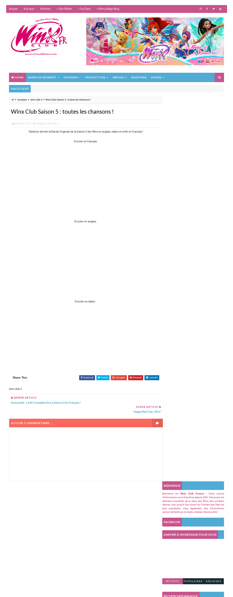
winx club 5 (36, 99)
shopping (93, 500)
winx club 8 (94, 547)
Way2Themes (68, 590)
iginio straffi (95, 539)
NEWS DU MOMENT (42, 77)
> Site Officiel (64, 9)
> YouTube (84, 9)
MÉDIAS (118, 77)
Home (19, 77)
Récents (173, 195)
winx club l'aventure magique (105, 570)
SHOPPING (139, 77)
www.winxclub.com (110, 590)
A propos (29, 9)
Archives (45, 9)
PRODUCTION (95, 77)
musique (22, 99)
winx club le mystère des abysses (107, 555)
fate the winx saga (98, 531)
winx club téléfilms (99, 516)
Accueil (13, 9)
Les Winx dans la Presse (101, 524)
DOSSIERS (71, 77)
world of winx (96, 508)
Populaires (193, 195)
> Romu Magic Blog (108, 9)
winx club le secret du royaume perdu (110, 562)
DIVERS (156, 77)
